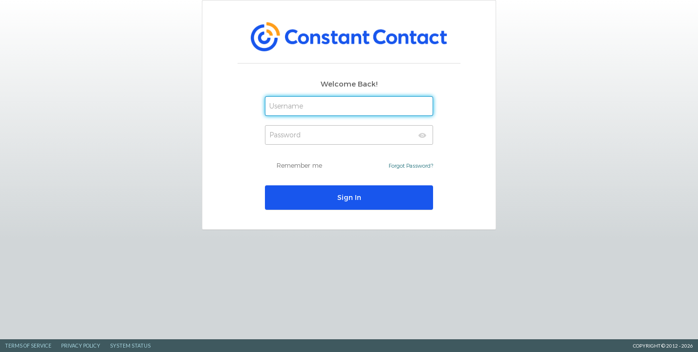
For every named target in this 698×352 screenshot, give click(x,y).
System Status (130, 346)
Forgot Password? (411, 165)
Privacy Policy (80, 346)
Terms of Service (28, 346)
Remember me (299, 165)
